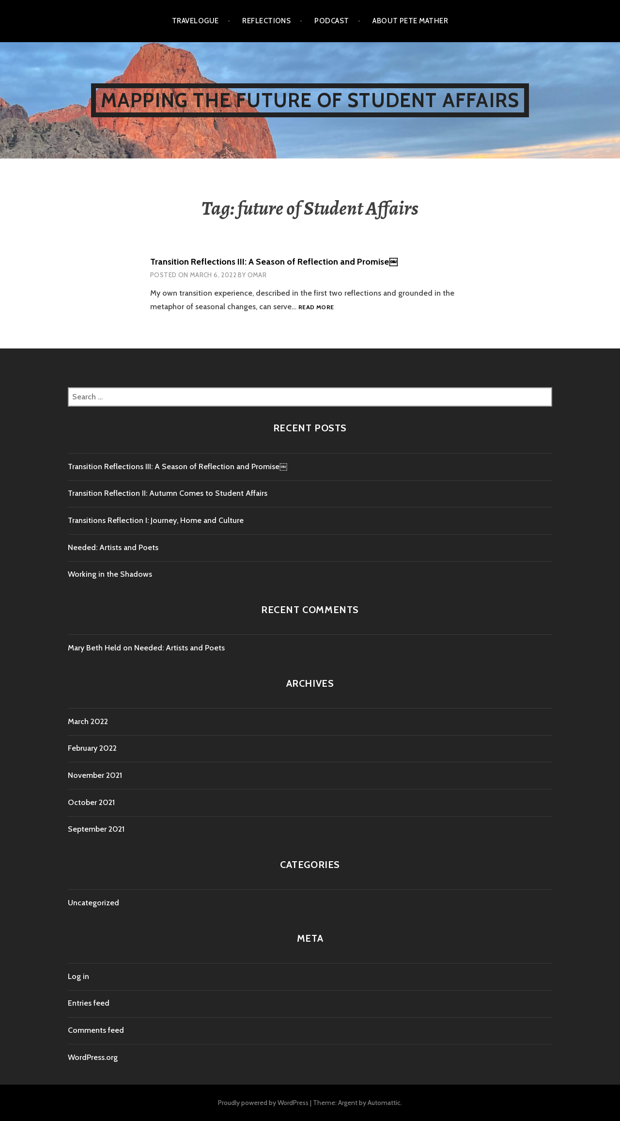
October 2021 (91, 802)
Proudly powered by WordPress (263, 1102)
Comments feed (96, 1030)
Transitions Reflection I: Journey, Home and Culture (156, 520)
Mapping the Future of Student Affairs (310, 100)
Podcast (331, 20)
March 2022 (88, 721)
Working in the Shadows (110, 574)
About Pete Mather (410, 20)
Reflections (266, 20)
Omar (257, 275)
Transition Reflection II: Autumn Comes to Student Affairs (167, 493)
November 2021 (95, 775)
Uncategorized (93, 902)
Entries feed (88, 1003)
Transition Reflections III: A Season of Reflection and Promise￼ (274, 261)
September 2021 (96, 829)
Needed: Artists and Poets (113, 547)
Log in (78, 976)
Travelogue (195, 20)
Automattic (384, 1102)
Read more (316, 307)
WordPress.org (93, 1057)
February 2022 (92, 748)
